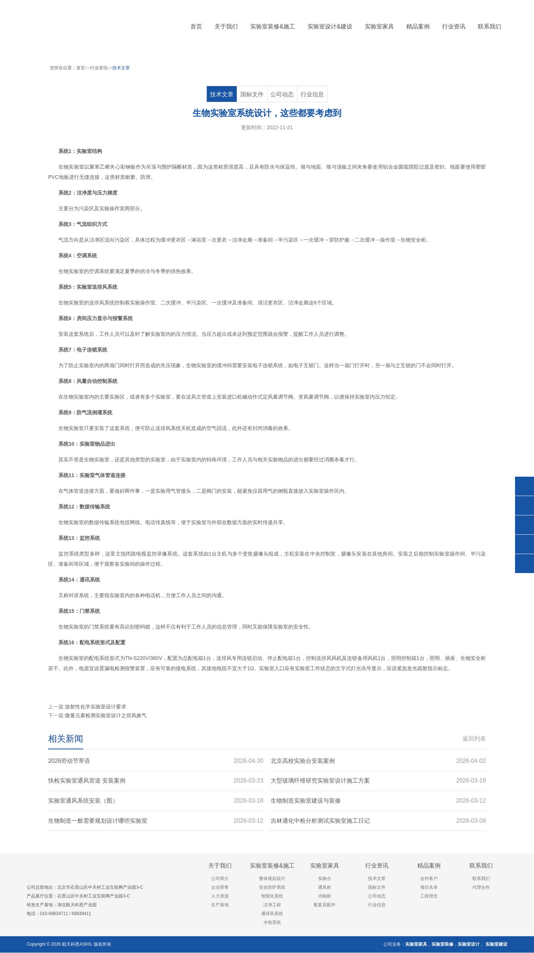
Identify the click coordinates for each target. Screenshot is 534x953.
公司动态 (282, 94)
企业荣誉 (220, 888)
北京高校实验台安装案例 (378, 761)
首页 (196, 26)
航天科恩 (70, 944)
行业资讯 (99, 67)
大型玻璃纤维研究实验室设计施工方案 (378, 781)
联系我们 (481, 866)
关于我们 (220, 866)
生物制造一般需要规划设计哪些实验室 (155, 821)
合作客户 (429, 879)
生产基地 (220, 905)
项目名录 (429, 888)
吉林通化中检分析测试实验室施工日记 (378, 821)
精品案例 (429, 866)
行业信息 (312, 94)
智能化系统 (272, 896)
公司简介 (220, 879)
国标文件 (252, 94)
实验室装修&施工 (272, 866)
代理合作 (481, 888)
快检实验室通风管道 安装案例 (155, 781)
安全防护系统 (272, 888)
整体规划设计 (272, 879)
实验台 (324, 879)
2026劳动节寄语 (155, 761)
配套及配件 (325, 905)
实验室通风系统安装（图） (155, 801)
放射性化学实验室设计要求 (95, 707)
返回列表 (474, 738)
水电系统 (272, 923)
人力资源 (220, 896)
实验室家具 (324, 866)
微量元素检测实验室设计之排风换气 (106, 715)
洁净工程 (272, 905)
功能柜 (324, 896)
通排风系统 (272, 914)
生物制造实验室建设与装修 (378, 801)
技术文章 (121, 67)
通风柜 (324, 888)
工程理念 (429, 896)
